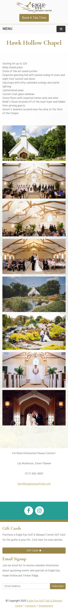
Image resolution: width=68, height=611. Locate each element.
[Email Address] (26, 586)
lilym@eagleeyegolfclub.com (34, 484)
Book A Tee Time (34, 17)
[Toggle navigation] (61, 29)
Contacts (30, 606)
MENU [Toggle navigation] (7, 29)
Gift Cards (34, 550)
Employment (46, 606)
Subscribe (58, 586)
